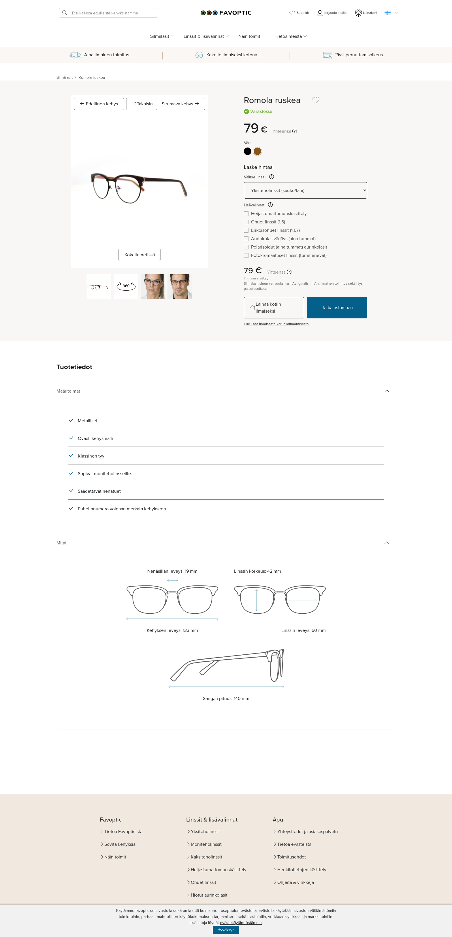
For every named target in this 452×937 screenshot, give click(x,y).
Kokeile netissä (140, 254)
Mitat (61, 543)
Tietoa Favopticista (123, 831)
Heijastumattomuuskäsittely (218, 869)
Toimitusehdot (291, 857)
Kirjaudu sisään (332, 13)
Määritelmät (68, 391)
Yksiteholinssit (205, 831)
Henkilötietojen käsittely (301, 869)
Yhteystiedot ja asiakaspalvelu (307, 831)
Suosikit (299, 13)
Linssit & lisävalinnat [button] (204, 36)
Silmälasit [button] (159, 36)
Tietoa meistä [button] (288, 36)
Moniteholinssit (206, 844)
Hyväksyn (226, 930)
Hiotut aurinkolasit (209, 895)
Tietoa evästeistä (294, 844)
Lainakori (366, 13)
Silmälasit (64, 77)
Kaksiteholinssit (206, 857)
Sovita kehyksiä (119, 844)
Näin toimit (249, 36)
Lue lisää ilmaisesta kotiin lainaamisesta (276, 324)
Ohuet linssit (203, 882)
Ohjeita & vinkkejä (295, 882)
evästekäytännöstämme (241, 923)
